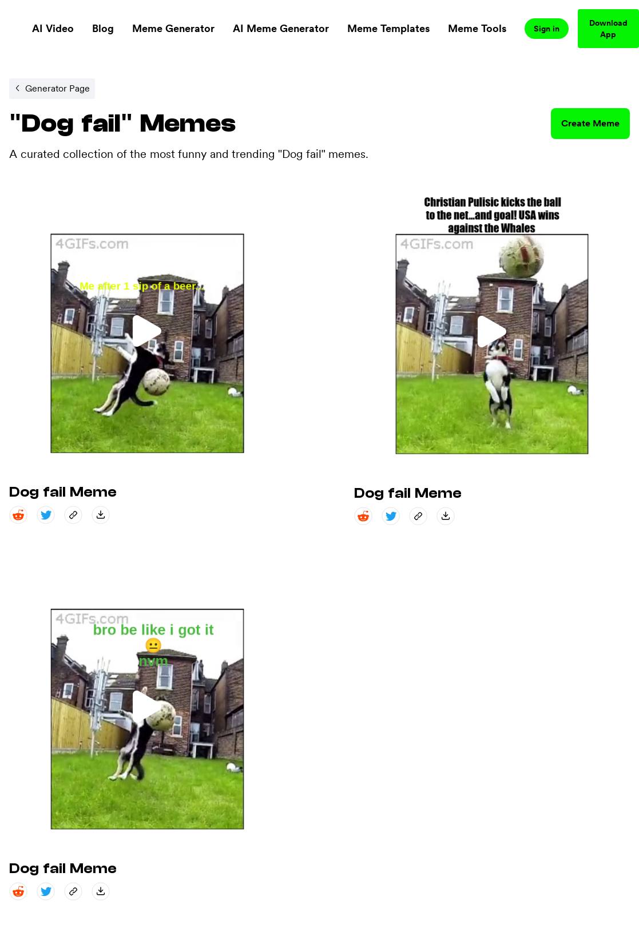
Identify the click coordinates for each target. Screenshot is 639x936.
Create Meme (590, 123)
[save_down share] (101, 515)
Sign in (546, 28)
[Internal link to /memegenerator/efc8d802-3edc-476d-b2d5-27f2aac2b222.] (52, 89)
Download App (608, 28)
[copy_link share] (73, 515)
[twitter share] (46, 515)
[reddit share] (18, 515)
